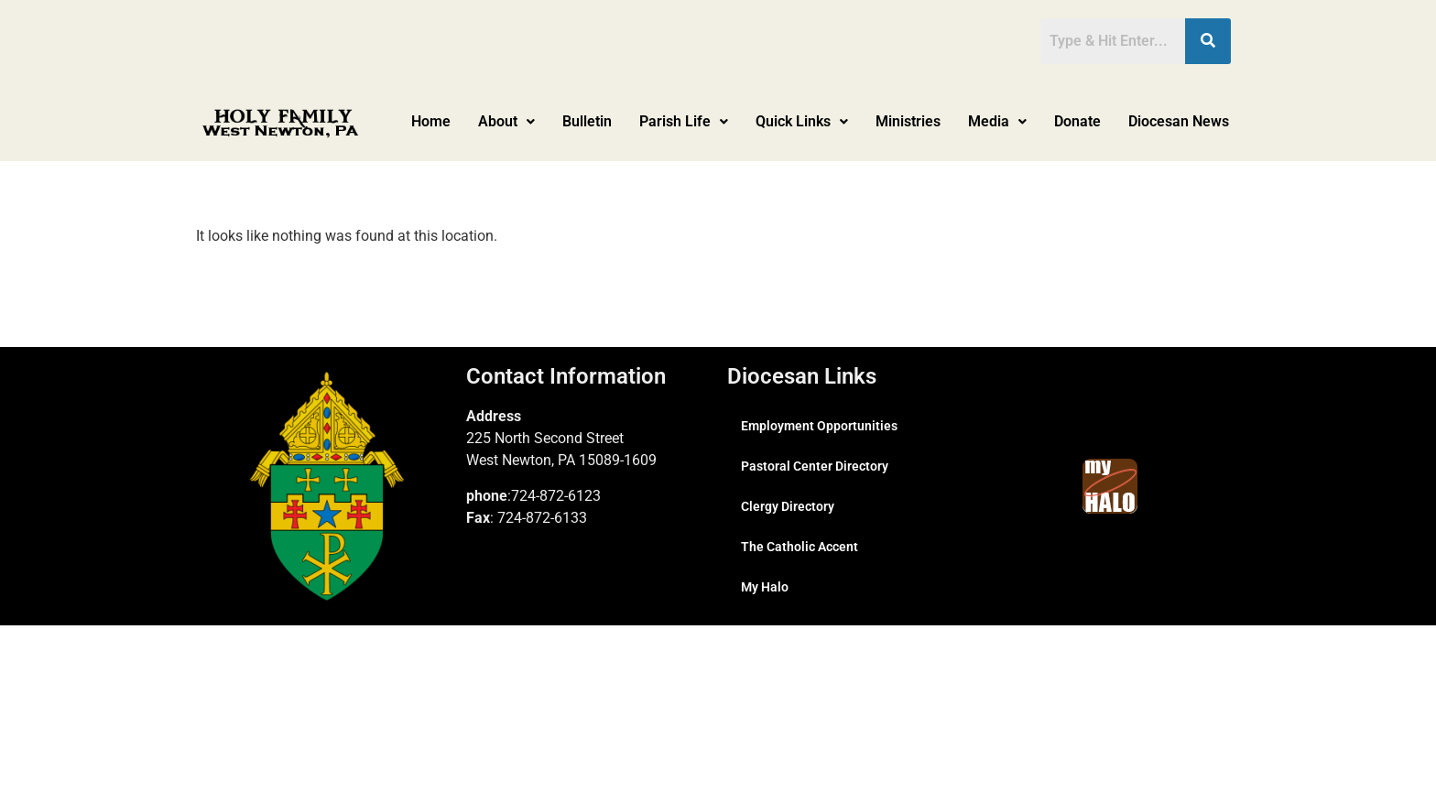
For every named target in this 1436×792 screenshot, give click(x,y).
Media (997, 121)
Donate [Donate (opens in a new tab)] (1077, 121)
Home (431, 121)
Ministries (908, 121)
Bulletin (587, 121)
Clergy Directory (787, 506)
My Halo (765, 587)
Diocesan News (1178, 121)
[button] (506, 122)
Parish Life (683, 121)
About (506, 121)
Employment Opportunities (819, 425)
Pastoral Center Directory (814, 466)
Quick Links (802, 121)
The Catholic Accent (799, 546)
